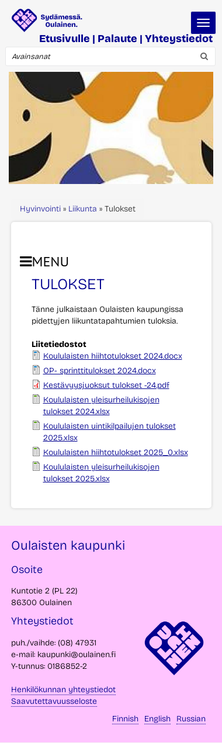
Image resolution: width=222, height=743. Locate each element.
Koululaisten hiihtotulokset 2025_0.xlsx (115, 452)
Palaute (117, 38)
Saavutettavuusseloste (54, 701)
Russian (191, 719)
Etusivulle (64, 38)
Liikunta (82, 209)
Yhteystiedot (179, 38)
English (157, 719)
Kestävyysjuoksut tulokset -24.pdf (106, 385)
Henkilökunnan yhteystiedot (63, 690)
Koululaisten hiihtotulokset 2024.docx (112, 356)
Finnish (125, 719)
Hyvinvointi (40, 209)
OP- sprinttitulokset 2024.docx (99, 371)
